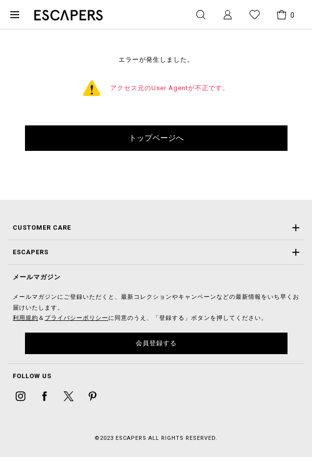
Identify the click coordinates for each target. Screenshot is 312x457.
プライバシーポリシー (76, 317)
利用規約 (25, 317)
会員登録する (156, 343)
